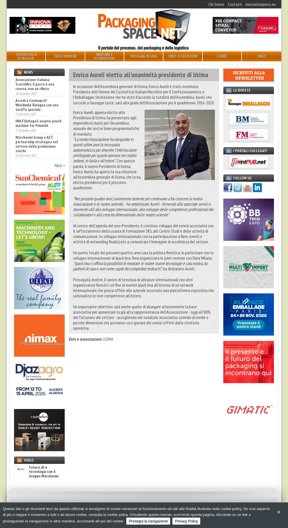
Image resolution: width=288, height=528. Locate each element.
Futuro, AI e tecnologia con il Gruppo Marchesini (36, 471)
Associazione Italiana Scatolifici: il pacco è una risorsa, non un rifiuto (34, 84)
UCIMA (108, 339)
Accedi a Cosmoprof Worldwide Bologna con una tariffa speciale (36, 105)
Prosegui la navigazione (148, 521)
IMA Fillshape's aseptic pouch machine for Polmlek (38, 123)
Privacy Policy (186, 521)
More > (59, 165)
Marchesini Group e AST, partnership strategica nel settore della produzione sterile (36, 144)
